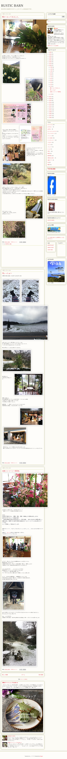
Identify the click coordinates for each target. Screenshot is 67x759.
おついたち (50, 124)
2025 (50, 52)
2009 (50, 111)
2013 (50, 104)
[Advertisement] (22, 256)
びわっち (8, 532)
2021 (50, 59)
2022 (50, 58)
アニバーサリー (51, 133)
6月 (51, 78)
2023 (50, 56)
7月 (51, 76)
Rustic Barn (50, 175)
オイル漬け (50, 137)
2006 (50, 117)
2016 (50, 98)
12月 (51, 67)
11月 (51, 69)
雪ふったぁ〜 (7, 273)
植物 (10, 243)
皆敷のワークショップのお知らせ (10, 682)
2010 (50, 109)
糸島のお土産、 (51, 157)
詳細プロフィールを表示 (53, 45)
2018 (50, 65)
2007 (50, 115)
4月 (51, 82)
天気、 (49, 151)
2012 (50, 106)
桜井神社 (7, 243)
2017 (50, 96)
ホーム (23, 674)
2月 (51, 86)
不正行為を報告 (51, 169)
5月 (51, 80)
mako (56, 28)
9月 (51, 73)
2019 (50, 63)
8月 (51, 74)
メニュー (50, 146)
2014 (50, 102)
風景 (49, 164)
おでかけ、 (50, 126)
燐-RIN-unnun (51, 245)
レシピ (49, 149)
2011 (50, 108)
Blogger (41, 756)
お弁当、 (50, 129)
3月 (51, 84)
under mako (50, 249)
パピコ (49, 144)
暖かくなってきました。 (11, 17)
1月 (51, 94)
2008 (50, 113)
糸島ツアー (50, 160)
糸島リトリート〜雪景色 (10, 471)
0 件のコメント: (14, 242)
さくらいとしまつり (52, 131)
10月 (51, 71)
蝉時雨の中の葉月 (11, 736)
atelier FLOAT (51, 247)
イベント (50, 135)
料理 (49, 153)
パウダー (50, 142)
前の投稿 (41, 674)
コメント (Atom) (24, 679)
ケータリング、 (51, 140)
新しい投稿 (5, 674)
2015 (50, 100)
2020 (50, 61)
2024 (50, 54)
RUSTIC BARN (12, 5)
